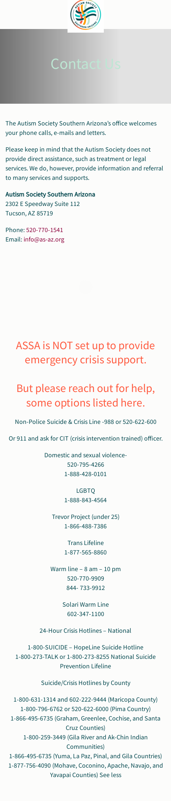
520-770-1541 (44, 229)
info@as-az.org (44, 239)
